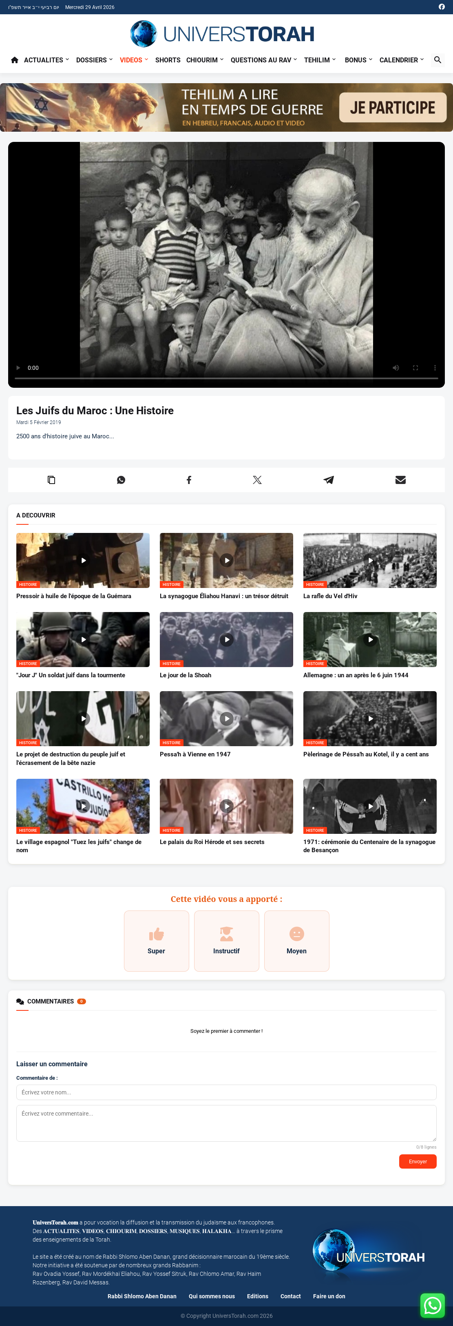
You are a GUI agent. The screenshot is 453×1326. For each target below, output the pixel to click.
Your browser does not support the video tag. (226, 264)
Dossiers (91, 60)
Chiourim (202, 60)
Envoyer (418, 1161)
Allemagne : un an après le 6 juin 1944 (356, 675)
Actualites (43, 60)
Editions (257, 1296)
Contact (291, 1296)
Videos (131, 60)
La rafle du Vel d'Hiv (330, 596)
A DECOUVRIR (35, 516)
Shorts (168, 60)
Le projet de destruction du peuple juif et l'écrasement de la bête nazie (70, 758)
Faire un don (329, 1296)
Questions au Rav (261, 60)
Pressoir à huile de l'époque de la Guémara (73, 596)
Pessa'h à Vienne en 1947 (195, 754)
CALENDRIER (399, 60)
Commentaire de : (37, 1078)
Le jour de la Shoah (185, 675)
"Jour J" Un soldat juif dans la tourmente (70, 675)
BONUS (356, 60)
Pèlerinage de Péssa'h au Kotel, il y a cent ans (366, 754)
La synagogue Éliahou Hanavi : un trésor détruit (224, 596)
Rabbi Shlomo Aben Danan (142, 1296)
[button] (438, 60)
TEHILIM (317, 60)
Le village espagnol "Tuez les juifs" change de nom (78, 846)
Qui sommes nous (212, 1296)
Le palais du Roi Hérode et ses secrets (212, 842)
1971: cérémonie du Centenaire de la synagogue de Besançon (369, 846)
